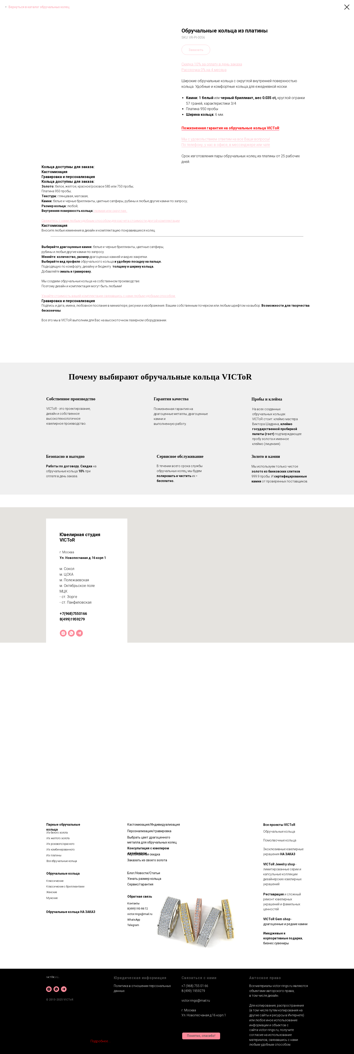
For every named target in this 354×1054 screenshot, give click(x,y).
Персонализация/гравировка (149, 831)
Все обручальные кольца (62, 861)
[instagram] (63, 633)
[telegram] (79, 633)
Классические (54, 881)
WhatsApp (133, 919)
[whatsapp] (71, 633)
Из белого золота (57, 832)
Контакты (133, 903)
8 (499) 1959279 (193, 991)
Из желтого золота (58, 838)
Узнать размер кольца (144, 878)
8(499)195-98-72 (137, 908)
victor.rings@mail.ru (139, 914)
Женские (51, 892)
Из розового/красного (60, 844)
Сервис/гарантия (140, 884)
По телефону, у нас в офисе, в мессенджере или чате (226, 145)
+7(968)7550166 (73, 614)
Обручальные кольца (63, 873)
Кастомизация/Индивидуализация (153, 824)
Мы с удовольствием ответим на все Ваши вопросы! (226, 139)
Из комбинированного (61, 849)
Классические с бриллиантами (65, 886)
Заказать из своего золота (147, 860)
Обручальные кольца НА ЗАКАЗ (70, 912)
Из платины (53, 855)
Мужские (52, 898)
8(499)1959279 (72, 619)
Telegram (133, 925)
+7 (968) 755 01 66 (195, 986)
